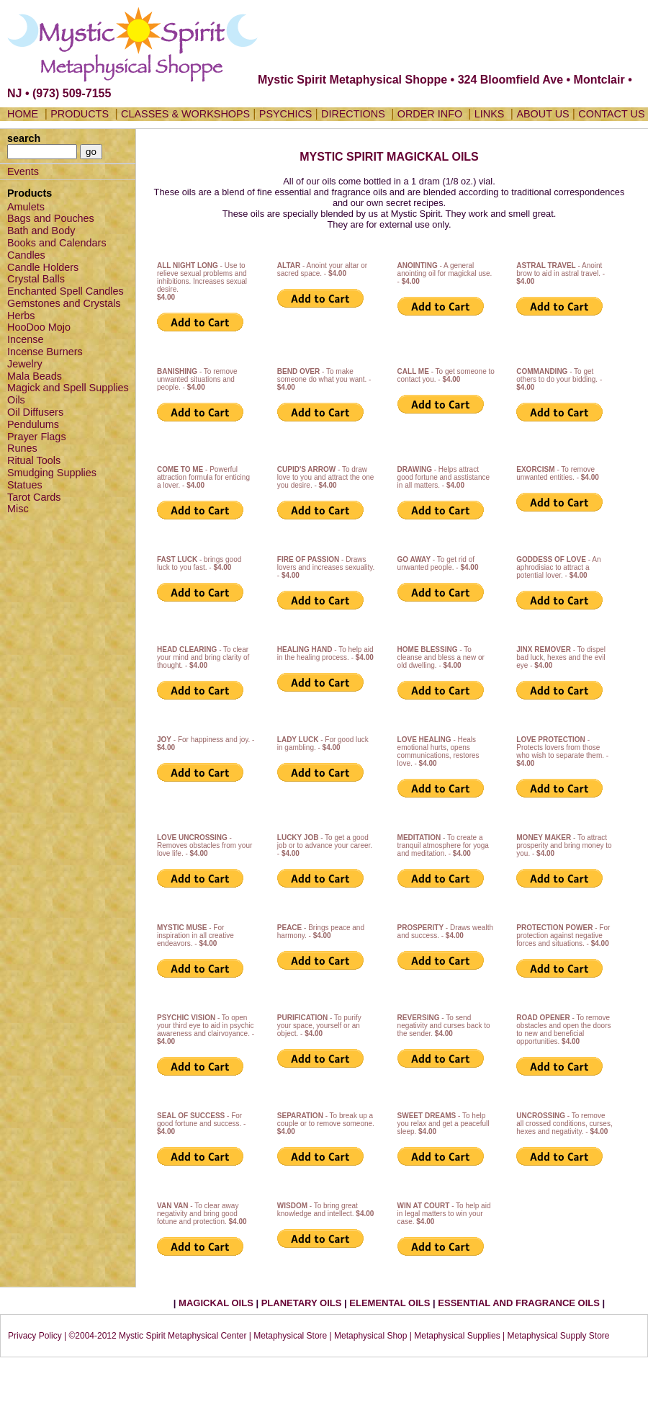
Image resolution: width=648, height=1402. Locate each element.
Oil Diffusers (35, 412)
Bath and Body (41, 230)
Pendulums (33, 424)
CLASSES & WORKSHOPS (185, 114)
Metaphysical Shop (370, 1336)
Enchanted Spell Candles (65, 291)
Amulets (26, 207)
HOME (22, 114)
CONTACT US (611, 114)
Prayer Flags (36, 436)
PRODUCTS (79, 114)
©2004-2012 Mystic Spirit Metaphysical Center (157, 1336)
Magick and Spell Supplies (68, 387)
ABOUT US (542, 114)
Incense (25, 339)
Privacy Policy (35, 1336)
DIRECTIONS (353, 114)
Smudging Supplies (51, 472)
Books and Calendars (57, 243)
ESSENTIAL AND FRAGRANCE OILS (519, 1303)
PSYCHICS (285, 114)
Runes (22, 448)
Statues (24, 485)
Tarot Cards (33, 497)
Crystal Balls (36, 279)
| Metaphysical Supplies (455, 1336)
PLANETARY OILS (302, 1303)
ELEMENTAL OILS (391, 1303)
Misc (18, 508)
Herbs (21, 315)
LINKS (489, 114)
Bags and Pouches (50, 218)
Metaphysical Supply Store (558, 1336)
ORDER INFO (431, 114)
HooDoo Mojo (39, 327)
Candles (26, 255)
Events (23, 171)
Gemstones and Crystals (64, 303)
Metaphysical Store (290, 1336)
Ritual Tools (33, 460)
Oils (16, 400)
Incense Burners (45, 351)
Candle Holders (42, 267)
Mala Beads (34, 376)
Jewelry (24, 364)
